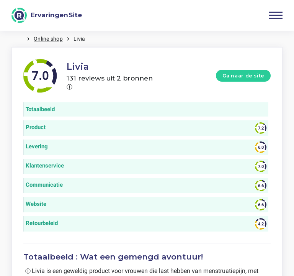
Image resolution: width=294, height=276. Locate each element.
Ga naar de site (243, 76)
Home (19, 38)
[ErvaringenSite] (46, 15)
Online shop (48, 39)
